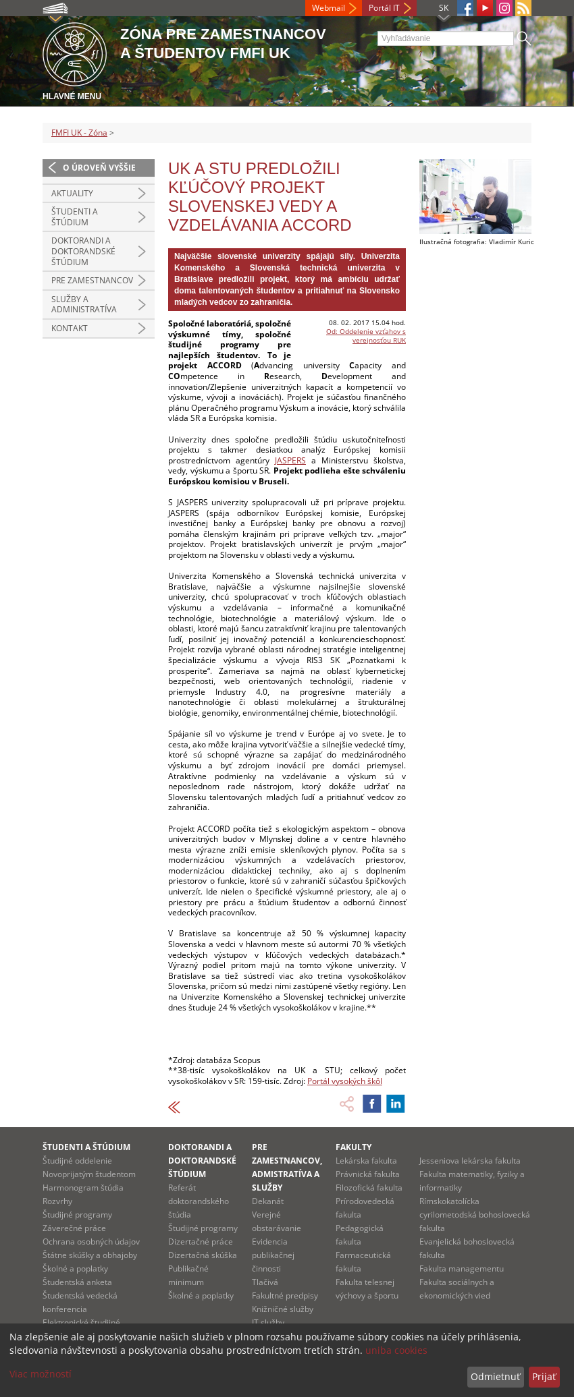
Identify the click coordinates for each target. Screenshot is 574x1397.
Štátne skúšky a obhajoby (90, 1255)
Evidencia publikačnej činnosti (273, 1255)
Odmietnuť (495, 1376)
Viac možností (40, 1373)
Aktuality (72, 193)
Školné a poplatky (75, 1268)
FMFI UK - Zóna (79, 132)
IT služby (268, 1322)
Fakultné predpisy (285, 1295)
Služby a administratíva (84, 304)
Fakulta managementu (461, 1268)
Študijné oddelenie (77, 1160)
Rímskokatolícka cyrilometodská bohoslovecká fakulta (474, 1214)
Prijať (544, 1376)
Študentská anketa (77, 1282)
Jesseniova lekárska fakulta (470, 1160)
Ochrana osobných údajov (91, 1241)
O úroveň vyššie (99, 167)
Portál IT (384, 7)
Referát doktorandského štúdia (198, 1201)
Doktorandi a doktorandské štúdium (83, 251)
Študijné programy (77, 1214)
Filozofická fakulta (369, 1187)
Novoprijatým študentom (89, 1174)
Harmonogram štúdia (83, 1187)
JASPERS (290, 460)
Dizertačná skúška (202, 1255)
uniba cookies (396, 1350)
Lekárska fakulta (366, 1160)
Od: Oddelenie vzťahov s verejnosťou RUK (366, 335)
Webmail (328, 7)
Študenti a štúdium (74, 217)
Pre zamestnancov (92, 280)
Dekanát (268, 1201)
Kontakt (69, 328)
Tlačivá (265, 1282)
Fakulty (353, 1147)
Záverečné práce (74, 1228)
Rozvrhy (57, 1201)
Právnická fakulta (368, 1174)
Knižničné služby (282, 1309)
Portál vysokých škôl (344, 1081)
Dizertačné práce (200, 1241)
